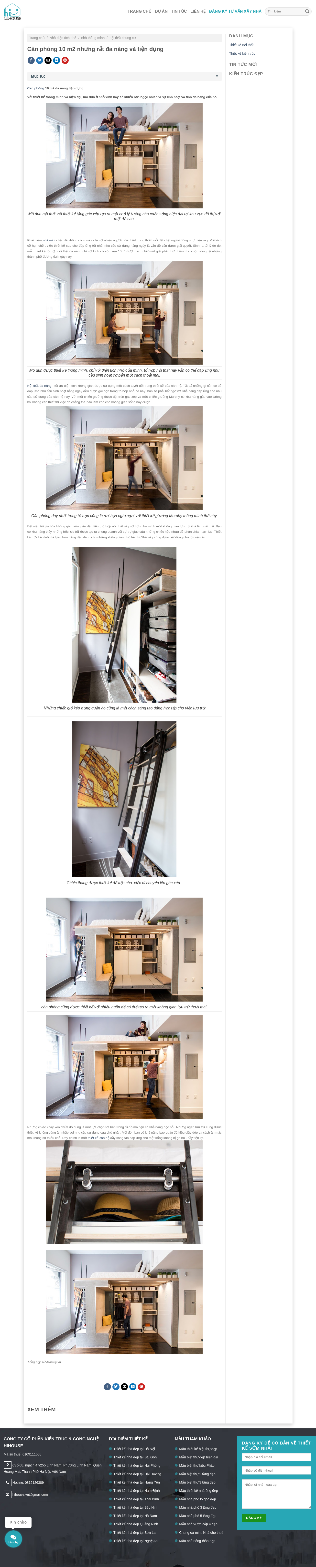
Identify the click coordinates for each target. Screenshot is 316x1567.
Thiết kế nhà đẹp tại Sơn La (134, 1533)
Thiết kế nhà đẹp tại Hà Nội (134, 1449)
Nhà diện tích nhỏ (63, 38)
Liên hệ (198, 11)
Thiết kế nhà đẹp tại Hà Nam (135, 1516)
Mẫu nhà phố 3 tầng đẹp (197, 1507)
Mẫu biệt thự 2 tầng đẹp (197, 1474)
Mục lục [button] (38, 76)
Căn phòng (36, 88)
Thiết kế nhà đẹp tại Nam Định (136, 1491)
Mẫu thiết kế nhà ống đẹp (198, 1491)
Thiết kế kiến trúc (242, 53)
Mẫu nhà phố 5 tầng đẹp (197, 1516)
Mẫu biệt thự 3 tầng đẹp (197, 1482)
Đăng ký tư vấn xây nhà (235, 11)
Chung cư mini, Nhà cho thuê (201, 1533)
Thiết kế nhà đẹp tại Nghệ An (135, 1541)
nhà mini (49, 240)
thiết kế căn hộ (99, 1138)
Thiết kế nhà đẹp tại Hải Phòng (136, 1465)
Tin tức (179, 11)
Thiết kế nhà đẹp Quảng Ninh (135, 1524)
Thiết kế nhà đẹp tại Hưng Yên (136, 1482)
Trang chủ (140, 11)
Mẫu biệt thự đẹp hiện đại (198, 1457)
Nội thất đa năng (40, 386)
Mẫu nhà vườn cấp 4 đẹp (198, 1524)
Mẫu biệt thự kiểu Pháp (196, 1465)
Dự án (161, 11)
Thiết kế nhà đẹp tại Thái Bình (136, 1499)
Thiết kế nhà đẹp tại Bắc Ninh (135, 1507)
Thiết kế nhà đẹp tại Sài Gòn (135, 1457)
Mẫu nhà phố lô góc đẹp (197, 1499)
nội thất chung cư (122, 38)
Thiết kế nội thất (241, 45)
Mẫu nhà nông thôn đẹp (197, 1541)
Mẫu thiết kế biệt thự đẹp (198, 1449)
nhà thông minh (93, 38)
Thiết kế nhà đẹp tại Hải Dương (137, 1474)
